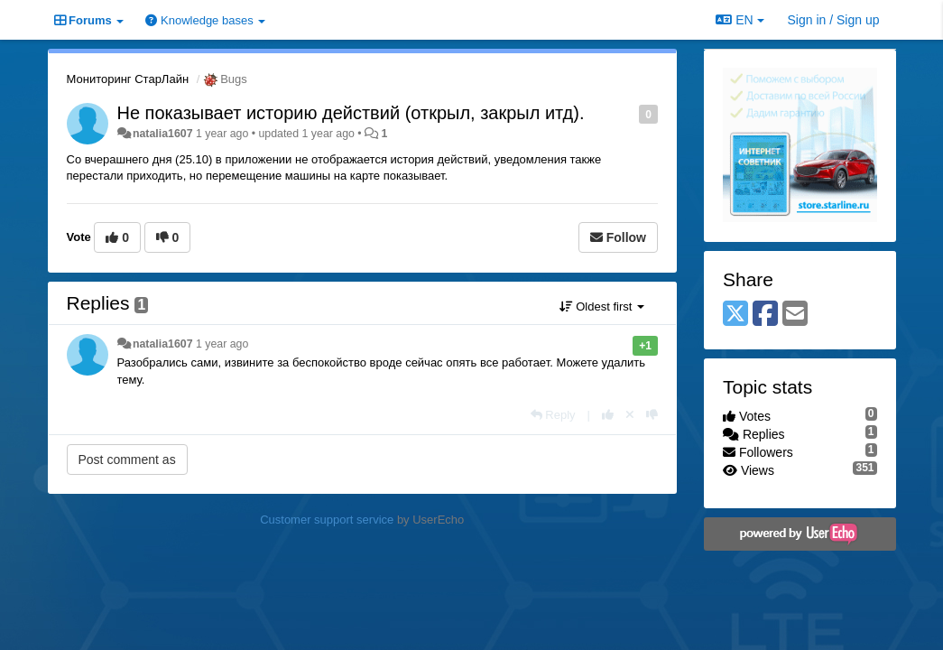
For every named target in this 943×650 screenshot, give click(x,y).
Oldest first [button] (601, 306)
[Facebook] (765, 314)
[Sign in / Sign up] (834, 20)
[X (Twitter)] (735, 314)
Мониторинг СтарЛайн (128, 79)
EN (739, 20)
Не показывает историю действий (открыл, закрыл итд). (351, 113)
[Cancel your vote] (629, 415)
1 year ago (222, 344)
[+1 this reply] (608, 415)
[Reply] (553, 415)
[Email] (795, 314)
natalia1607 (163, 133)
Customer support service (326, 519)
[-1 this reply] (652, 415)
